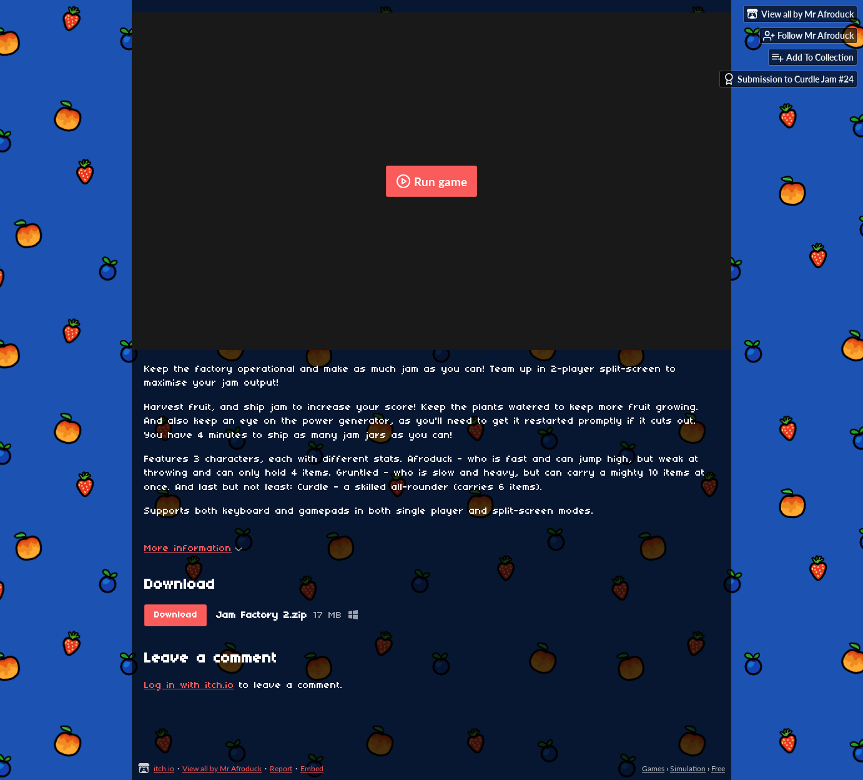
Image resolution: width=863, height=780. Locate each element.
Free (718, 768)
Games (653, 768)
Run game (431, 181)
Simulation (688, 768)
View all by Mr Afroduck (222, 768)
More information (193, 549)
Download (175, 615)
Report (281, 768)
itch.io (164, 768)
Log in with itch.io (189, 686)
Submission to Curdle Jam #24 (788, 79)
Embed (311, 768)
